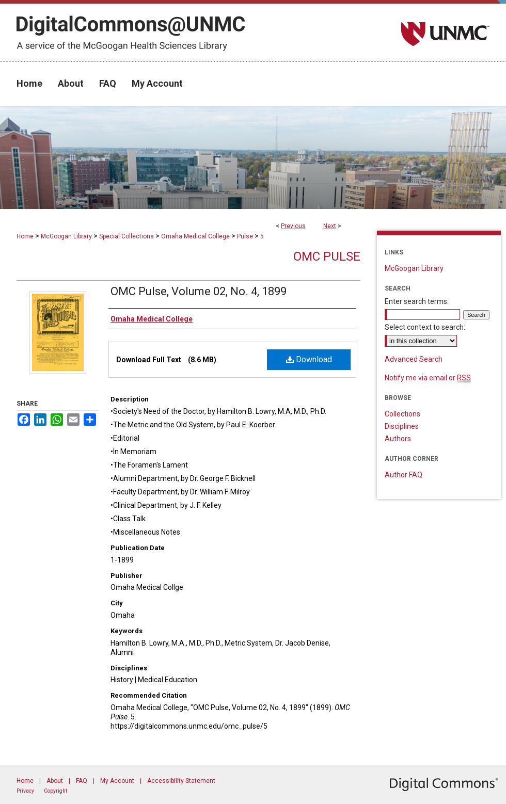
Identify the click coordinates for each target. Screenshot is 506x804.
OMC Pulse (326, 256)
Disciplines (402, 426)
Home (25, 236)
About (54, 780)
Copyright (55, 791)
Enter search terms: (417, 301)
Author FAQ (403, 475)
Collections (402, 414)
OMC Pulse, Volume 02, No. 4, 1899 (198, 291)
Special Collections (126, 236)
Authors (398, 439)
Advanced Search (413, 359)
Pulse (245, 236)
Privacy (25, 791)
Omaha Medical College (195, 236)
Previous (293, 226)
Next (329, 226)
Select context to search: (425, 327)
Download (309, 359)
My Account (117, 780)
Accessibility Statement (181, 780)
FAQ (81, 780)
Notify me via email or (428, 378)
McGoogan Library (66, 236)
